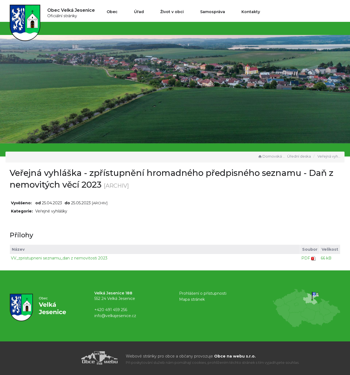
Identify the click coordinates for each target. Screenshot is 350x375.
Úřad (139, 11)
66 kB (326, 258)
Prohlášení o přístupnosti (202, 293)
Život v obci (172, 11)
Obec (112, 11)
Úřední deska (299, 156)
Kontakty (250, 11)
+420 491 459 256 (110, 309)
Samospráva (212, 11)
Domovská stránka (272, 156)
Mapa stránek (192, 299)
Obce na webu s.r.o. (235, 356)
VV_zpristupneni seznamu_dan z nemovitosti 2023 (59, 258)
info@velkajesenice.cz (115, 315)
